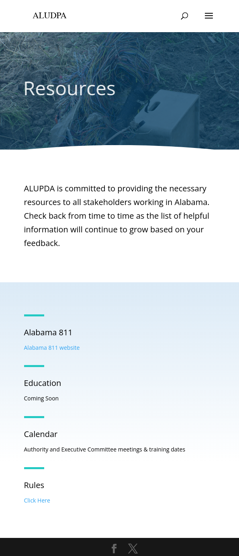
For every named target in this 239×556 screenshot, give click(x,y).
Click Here (37, 500)
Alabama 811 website (52, 347)
